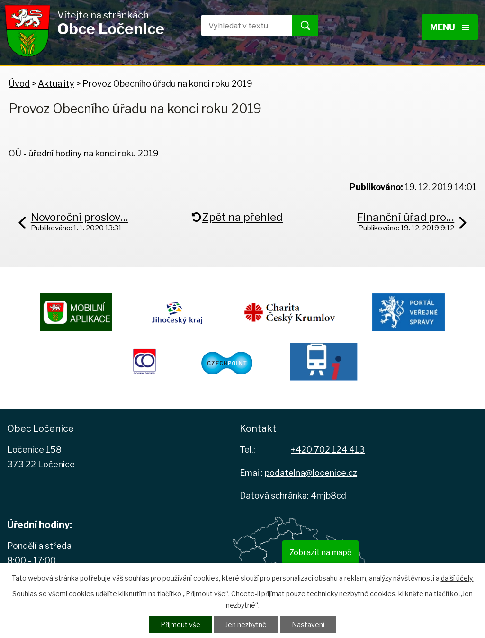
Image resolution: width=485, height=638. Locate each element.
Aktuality (56, 84)
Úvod (19, 84)
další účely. (457, 578)
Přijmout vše (180, 624)
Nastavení (308, 624)
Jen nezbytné (246, 624)
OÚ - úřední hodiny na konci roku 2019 (84, 153)
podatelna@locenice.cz (311, 473)
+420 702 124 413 (328, 450)
